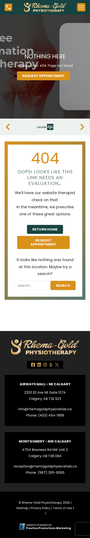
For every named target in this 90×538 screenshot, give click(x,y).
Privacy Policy (40, 508)
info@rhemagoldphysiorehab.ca (45, 409)
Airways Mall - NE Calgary (45, 384)
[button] (8, 7)
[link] (33, 365)
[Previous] (8, 127)
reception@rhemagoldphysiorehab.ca (45, 466)
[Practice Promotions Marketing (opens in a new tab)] (48, 528)
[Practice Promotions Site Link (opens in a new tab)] (22, 526)
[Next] (82, 127)
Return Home (45, 229)
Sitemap (22, 508)
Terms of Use (62, 508)
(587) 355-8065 (51, 472)
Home (22, 65)
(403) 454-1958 (51, 415)
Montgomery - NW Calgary (45, 441)
